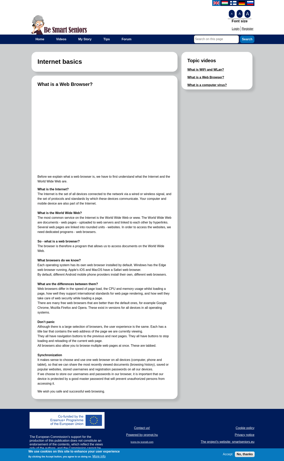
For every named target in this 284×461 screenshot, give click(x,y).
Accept (228, 454)
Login (235, 28)
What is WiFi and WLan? (205, 69)
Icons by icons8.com (142, 441)
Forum (127, 39)
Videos (61, 39)
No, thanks (245, 454)
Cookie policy (245, 428)
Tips (106, 39)
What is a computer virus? (207, 85)
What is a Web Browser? (205, 77)
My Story (85, 39)
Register (247, 28)
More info (99, 456)
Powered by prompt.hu (142, 435)
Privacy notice (244, 435)
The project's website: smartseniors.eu (227, 441)
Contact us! (142, 428)
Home (40, 39)
